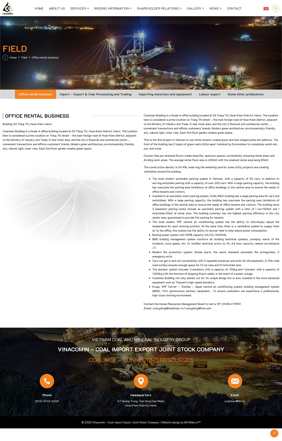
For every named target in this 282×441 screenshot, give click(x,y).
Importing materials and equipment (165, 94)
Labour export (209, 94)
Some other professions (246, 94)
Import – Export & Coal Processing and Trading (95, 94)
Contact (234, 8)
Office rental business (36, 94)
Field (24, 57)
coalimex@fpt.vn (235, 401)
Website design (170, 422)
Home (39, 8)
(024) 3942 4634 (47, 401)
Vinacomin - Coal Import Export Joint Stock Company (125, 422)
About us (57, 8)
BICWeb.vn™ (192, 422)
